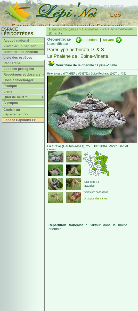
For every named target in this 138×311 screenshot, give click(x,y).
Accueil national (16, 40)
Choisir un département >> (15, 112)
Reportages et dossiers (23, 74)
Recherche (11, 63)
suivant (109, 40)
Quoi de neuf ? (23, 97)
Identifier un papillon (19, 46)
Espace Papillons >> (19, 120)
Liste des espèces (17, 57)
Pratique (10, 86)
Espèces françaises (63, 29)
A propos (10, 103)
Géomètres (90, 29)
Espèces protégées (18, 69)
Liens (7, 91)
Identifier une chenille (20, 52)
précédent (90, 40)
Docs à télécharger (18, 80)
